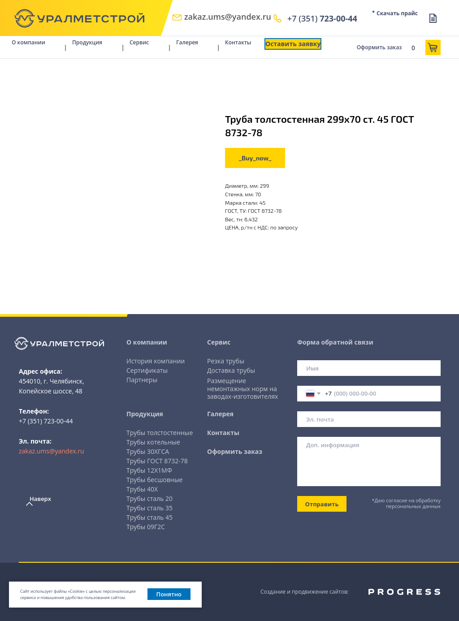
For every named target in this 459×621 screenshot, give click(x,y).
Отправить (322, 504)
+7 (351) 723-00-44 (46, 421)
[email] (369, 419)
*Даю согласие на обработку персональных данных (406, 503)
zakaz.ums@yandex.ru (51, 451)
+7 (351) (322, 18)
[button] (292, 44)
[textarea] (369, 461)
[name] (369, 368)
